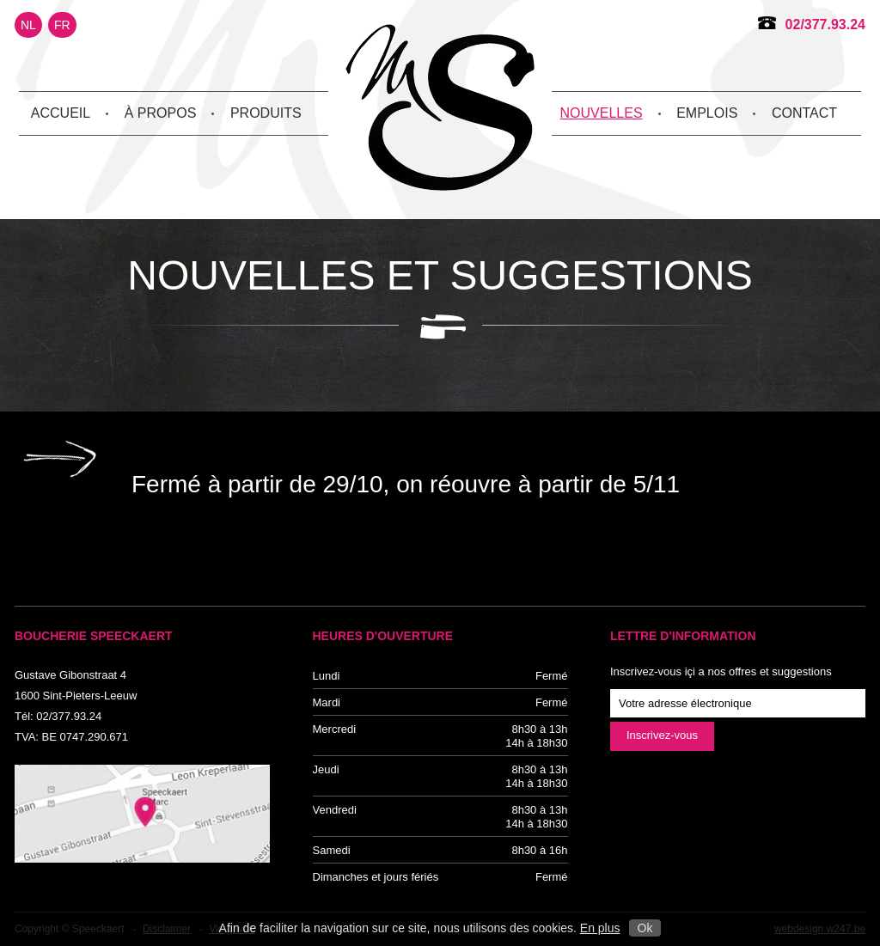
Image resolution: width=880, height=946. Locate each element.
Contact (804, 113)
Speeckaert (440, 107)
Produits (266, 113)
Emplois (706, 113)
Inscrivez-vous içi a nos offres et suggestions (721, 671)
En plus (600, 928)
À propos (161, 113)
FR (62, 25)
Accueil (60, 113)
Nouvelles (601, 113)
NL (28, 25)
